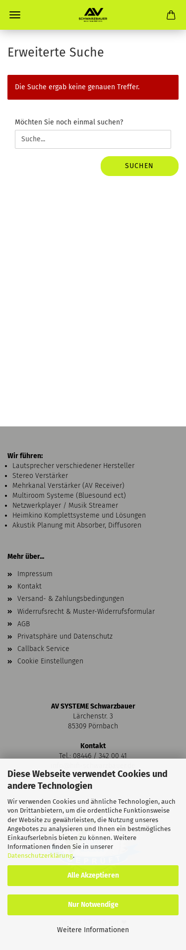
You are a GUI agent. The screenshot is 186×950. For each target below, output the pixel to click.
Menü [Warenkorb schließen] (14, 14)
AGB (23, 624)
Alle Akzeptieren (93, 875)
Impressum (35, 574)
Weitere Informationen (93, 930)
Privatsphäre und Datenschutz (65, 636)
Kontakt (29, 586)
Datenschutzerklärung (40, 855)
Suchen (139, 166)
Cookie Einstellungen (50, 661)
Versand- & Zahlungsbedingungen (70, 598)
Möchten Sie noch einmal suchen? (69, 122)
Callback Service (43, 649)
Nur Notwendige (93, 904)
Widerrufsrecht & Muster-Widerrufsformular (86, 611)
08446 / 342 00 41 (100, 756)
